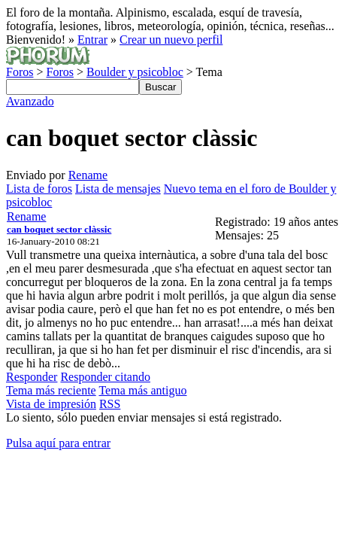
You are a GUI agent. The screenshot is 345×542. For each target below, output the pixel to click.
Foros (19, 71)
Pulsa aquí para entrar (58, 443)
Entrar (92, 39)
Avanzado (30, 101)
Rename (87, 175)
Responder (31, 376)
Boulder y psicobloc (134, 71)
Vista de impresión (51, 403)
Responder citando (105, 376)
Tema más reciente (51, 390)
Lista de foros (39, 188)
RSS (109, 403)
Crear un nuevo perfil (171, 39)
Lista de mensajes (118, 188)
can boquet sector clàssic (59, 229)
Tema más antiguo (142, 390)
